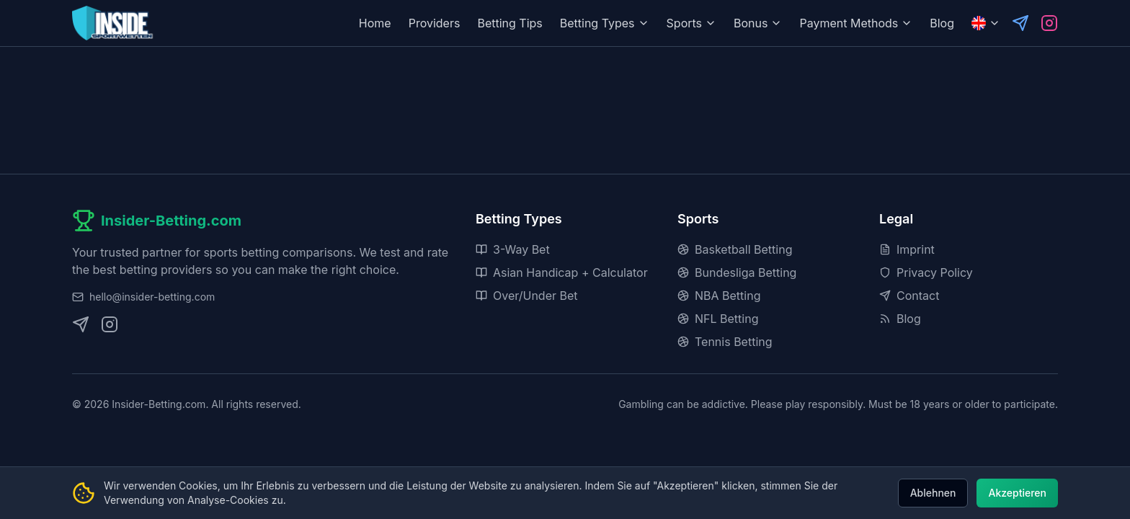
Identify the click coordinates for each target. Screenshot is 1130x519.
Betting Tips (509, 23)
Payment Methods (855, 23)
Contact (909, 295)
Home (375, 23)
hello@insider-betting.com (152, 296)
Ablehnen (933, 493)
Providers (435, 23)
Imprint (907, 249)
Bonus (758, 23)
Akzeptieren (1017, 493)
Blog (942, 23)
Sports (691, 23)
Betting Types (604, 23)
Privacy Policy (926, 272)
